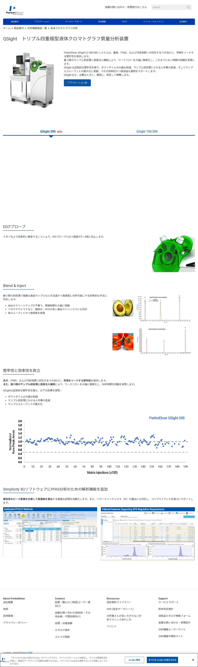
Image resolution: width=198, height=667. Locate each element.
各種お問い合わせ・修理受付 (174, 622)
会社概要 (8, 602)
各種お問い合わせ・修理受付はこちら (126, 7)
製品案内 (15, 22)
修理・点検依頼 (63, 623)
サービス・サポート (73, 22)
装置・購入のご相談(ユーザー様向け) (72, 604)
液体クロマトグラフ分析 (64, 28)
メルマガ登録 (62, 636)
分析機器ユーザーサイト (172, 629)
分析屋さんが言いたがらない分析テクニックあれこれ (124, 617)
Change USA (25, 653)
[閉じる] (193, 659)
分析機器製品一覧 (37, 28)
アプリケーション (41, 22)
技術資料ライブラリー (119, 602)
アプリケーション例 (77, 83)
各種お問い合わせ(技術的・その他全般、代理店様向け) (72, 614)
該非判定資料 (165, 609)
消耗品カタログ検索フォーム (174, 615)
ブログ (124, 22)
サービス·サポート (168, 602)
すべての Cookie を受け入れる (162, 660)
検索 (188, 7)
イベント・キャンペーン (153, 22)
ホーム (7, 28)
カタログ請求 (62, 630)
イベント (112, 626)
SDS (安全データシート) (120, 609)
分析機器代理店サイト (170, 636)
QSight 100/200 (147, 131)
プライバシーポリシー (15, 622)
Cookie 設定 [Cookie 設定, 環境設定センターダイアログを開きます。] (134, 660)
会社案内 (183, 22)
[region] (99, 660)
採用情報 (8, 615)
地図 (5, 609)
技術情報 (102, 22)
